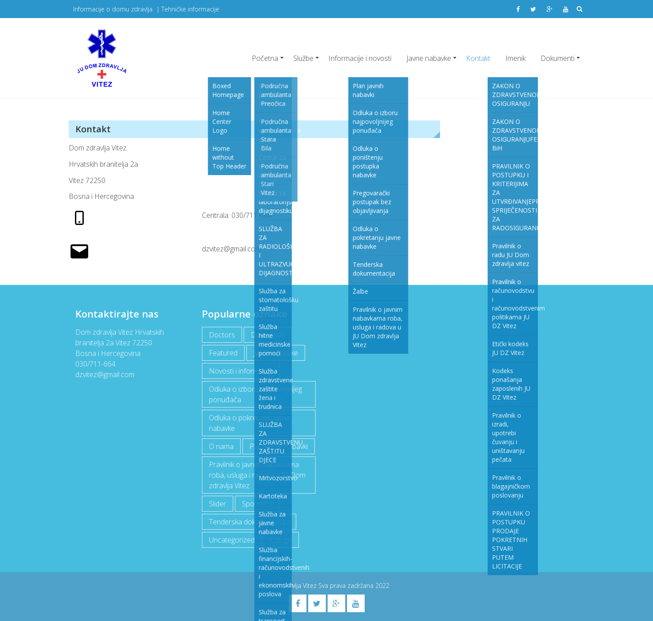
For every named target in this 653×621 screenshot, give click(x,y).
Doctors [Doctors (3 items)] (222, 335)
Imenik (515, 58)
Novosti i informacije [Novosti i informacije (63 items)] (240, 371)
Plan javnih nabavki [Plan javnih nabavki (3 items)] (278, 446)
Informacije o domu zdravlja (113, 9)
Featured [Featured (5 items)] (223, 353)
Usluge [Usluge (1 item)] (280, 540)
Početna (265, 58)
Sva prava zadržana (346, 585)
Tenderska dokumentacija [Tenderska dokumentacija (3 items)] (249, 522)
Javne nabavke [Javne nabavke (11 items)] (275, 353)
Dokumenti (558, 58)
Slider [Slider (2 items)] (217, 504)
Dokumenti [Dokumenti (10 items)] (267, 335)
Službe (303, 58)
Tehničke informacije (190, 9)
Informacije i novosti (360, 58)
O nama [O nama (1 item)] (221, 446)
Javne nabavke (429, 58)
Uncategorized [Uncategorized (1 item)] (231, 540)
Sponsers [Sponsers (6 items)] (257, 504)
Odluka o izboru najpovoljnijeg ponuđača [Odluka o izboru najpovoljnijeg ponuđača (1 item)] (255, 394)
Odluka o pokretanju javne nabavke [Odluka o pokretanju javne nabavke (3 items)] (249, 423)
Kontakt (478, 58)
